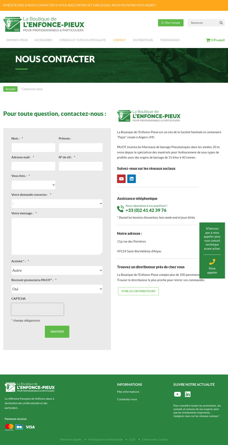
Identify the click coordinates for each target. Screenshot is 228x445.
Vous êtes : (20, 176)
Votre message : (24, 213)
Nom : (17, 138)
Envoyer (57, 331)
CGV (132, 439)
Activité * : (20, 261)
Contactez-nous (127, 399)
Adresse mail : (22, 157)
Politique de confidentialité (105, 439)
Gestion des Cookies (155, 439)
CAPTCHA (18, 298)
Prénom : (65, 138)
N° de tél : (67, 157)
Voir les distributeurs (138, 291)
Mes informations (128, 391)
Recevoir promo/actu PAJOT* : (33, 280)
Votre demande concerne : (31, 194)
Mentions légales (71, 439)
